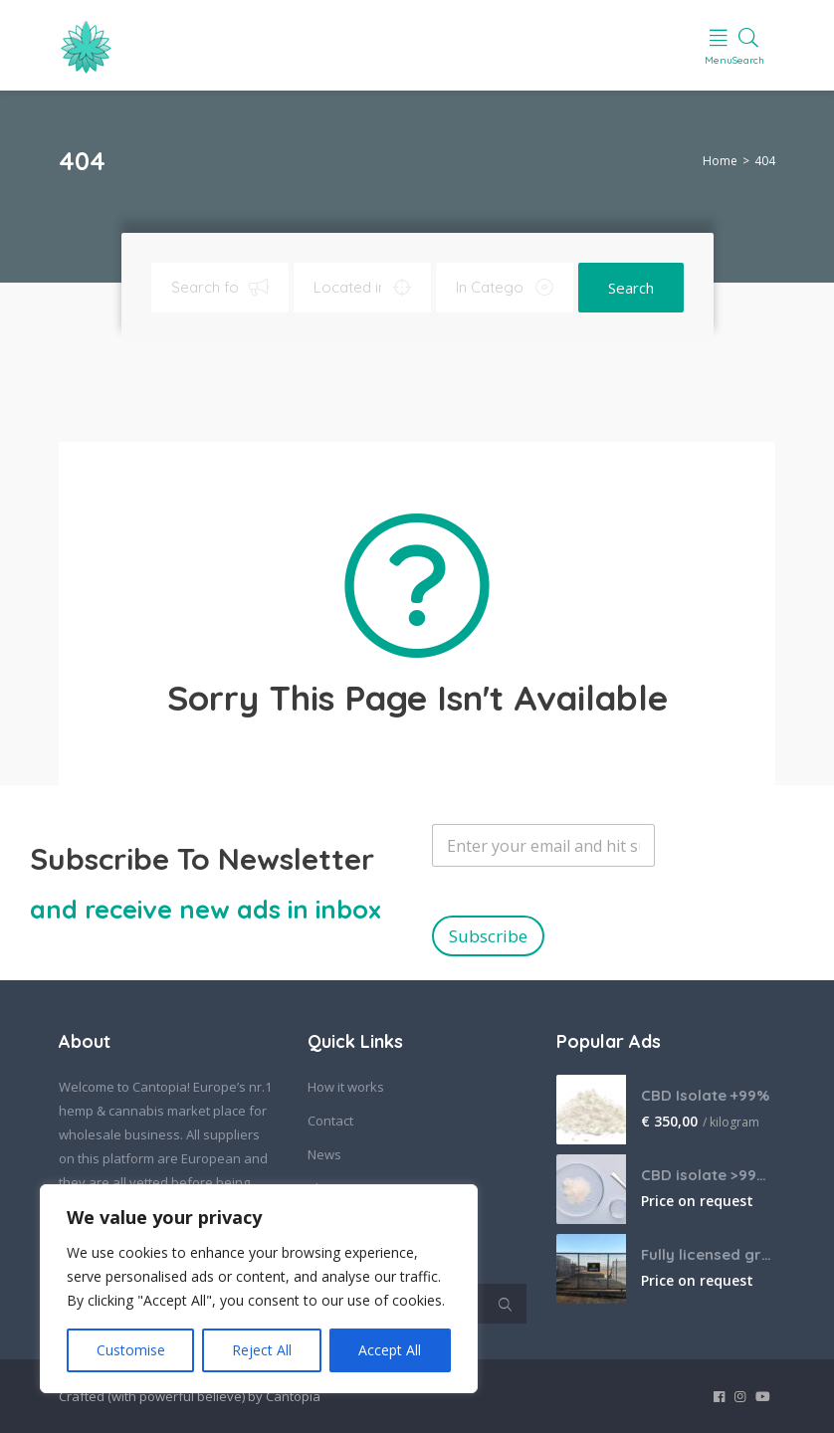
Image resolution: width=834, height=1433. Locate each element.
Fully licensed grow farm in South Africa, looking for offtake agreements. (708, 1254)
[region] (259, 1288)
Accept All (389, 1349)
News (324, 1154)
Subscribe (488, 935)
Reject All (262, 1349)
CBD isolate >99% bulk (708, 1174)
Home (720, 160)
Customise (131, 1349)
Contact (330, 1120)
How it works (346, 1087)
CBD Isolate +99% (705, 1095)
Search (631, 288)
